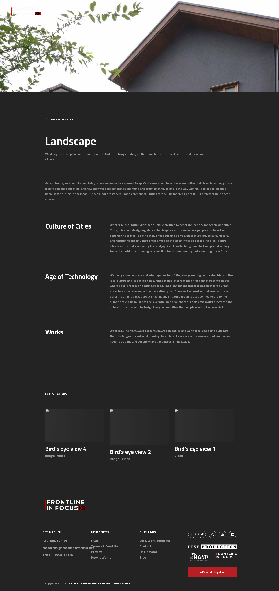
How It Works (101, 557)
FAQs (95, 540)
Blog (143, 557)
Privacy (96, 552)
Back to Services (59, 119)
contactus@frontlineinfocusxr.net (68, 548)
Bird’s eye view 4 (65, 449)
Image (50, 456)
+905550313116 (61, 555)
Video (61, 456)
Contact (146, 546)
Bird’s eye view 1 (195, 449)
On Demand (148, 552)
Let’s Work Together (155, 540)
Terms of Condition (105, 546)
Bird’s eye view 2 (130, 452)
